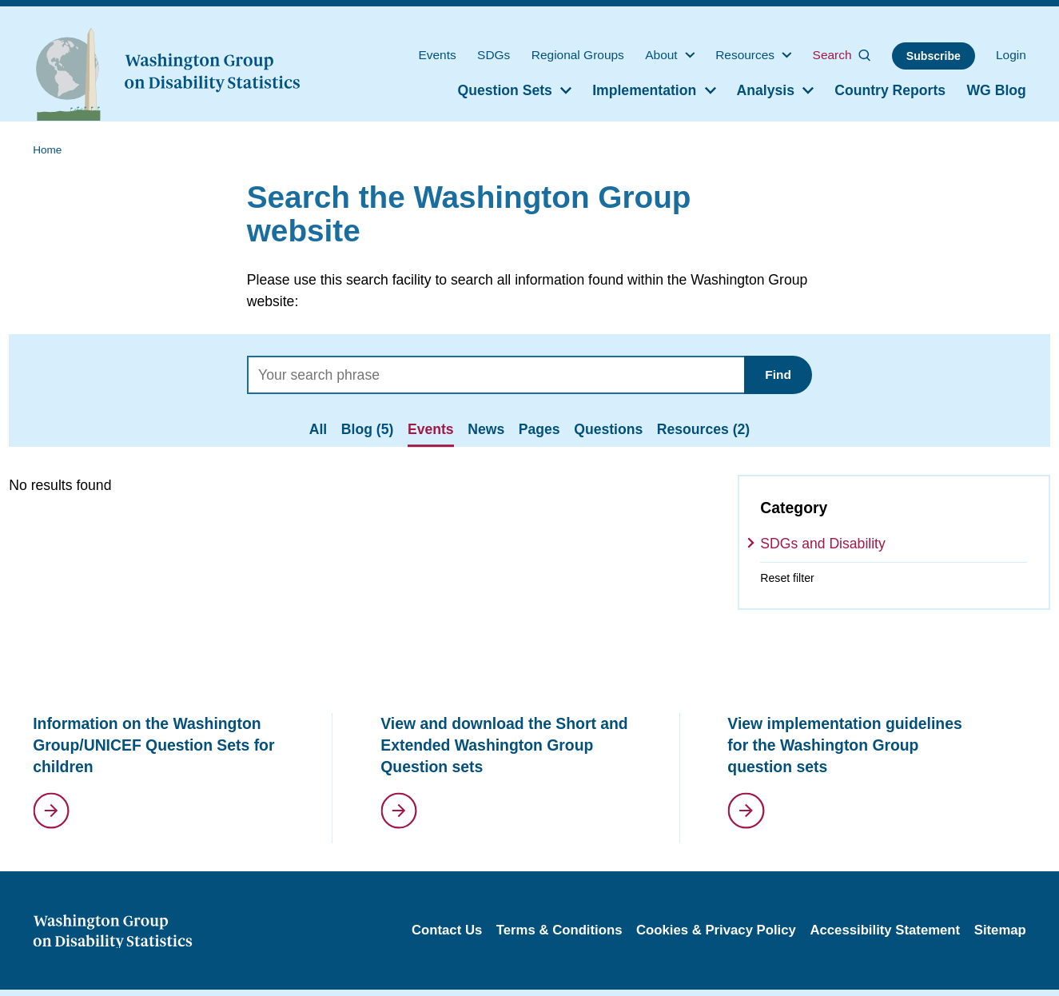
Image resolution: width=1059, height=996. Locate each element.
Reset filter (787, 578)
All (318, 429)
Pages (539, 429)
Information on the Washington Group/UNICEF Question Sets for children (153, 745)
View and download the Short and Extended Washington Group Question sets (503, 745)
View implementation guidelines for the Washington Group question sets (844, 745)
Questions (608, 429)
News (486, 429)
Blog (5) (367, 429)
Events (431, 429)
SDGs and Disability (822, 544)
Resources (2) (703, 429)
